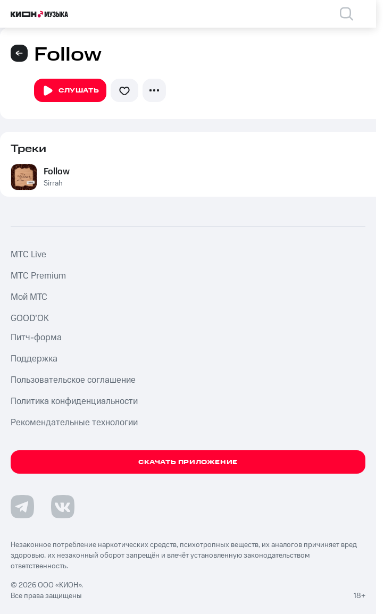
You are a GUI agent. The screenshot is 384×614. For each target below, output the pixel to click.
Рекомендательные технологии (74, 422)
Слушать (70, 91)
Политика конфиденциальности (74, 401)
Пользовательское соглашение (73, 380)
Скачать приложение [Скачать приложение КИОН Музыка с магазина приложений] (188, 462)
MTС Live (28, 254)
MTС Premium (38, 276)
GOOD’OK (30, 318)
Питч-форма (36, 337)
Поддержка (34, 358)
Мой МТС (29, 297)
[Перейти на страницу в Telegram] (22, 506)
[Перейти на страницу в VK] (62, 506)
